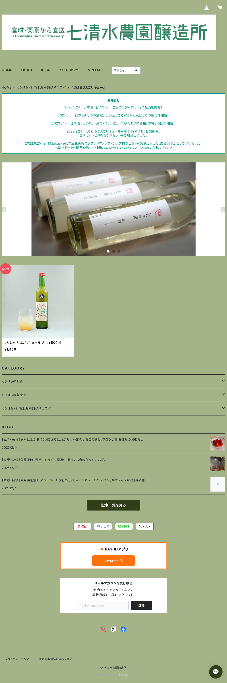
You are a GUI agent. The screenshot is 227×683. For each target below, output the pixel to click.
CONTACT (95, 70)
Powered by (113, 675)
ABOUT (26, 70)
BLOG (45, 70)
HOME (7, 70)
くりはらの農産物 (14, 395)
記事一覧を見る (113, 505)
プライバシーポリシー (18, 658)
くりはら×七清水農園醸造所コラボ (41, 87)
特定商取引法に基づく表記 (55, 658)
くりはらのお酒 (12, 381)
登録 (141, 605)
